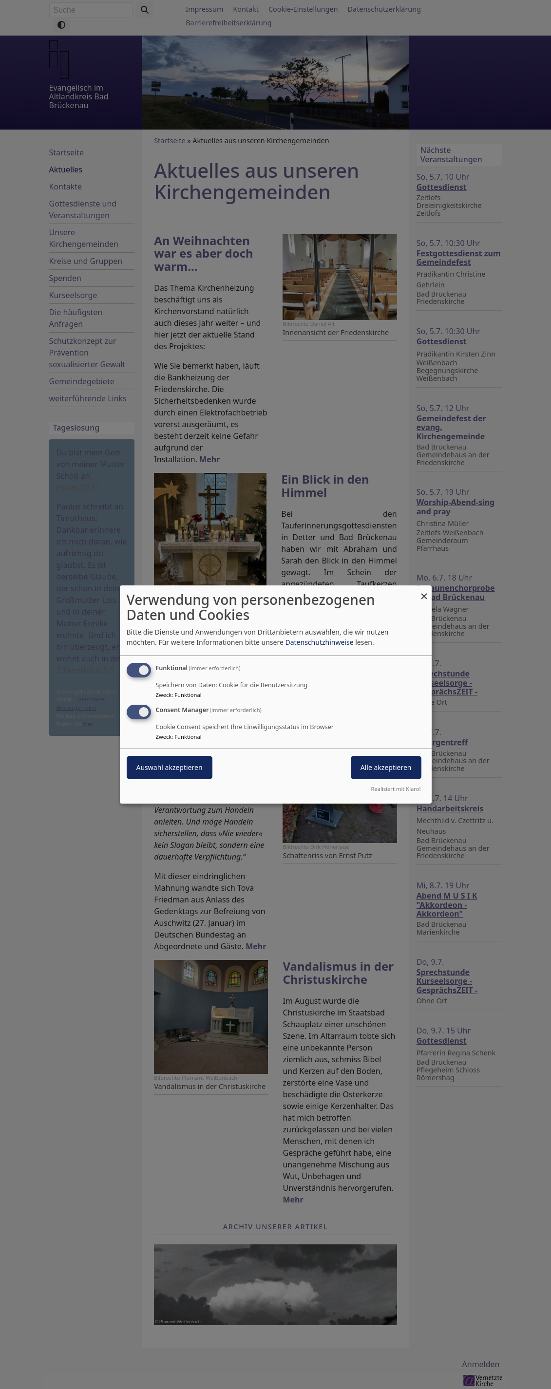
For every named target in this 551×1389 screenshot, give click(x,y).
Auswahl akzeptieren (169, 767)
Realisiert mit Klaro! (396, 788)
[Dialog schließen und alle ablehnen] (424, 591)
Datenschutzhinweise (319, 642)
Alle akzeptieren (386, 767)
